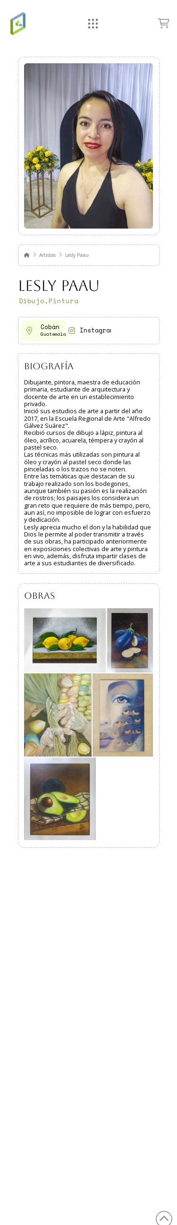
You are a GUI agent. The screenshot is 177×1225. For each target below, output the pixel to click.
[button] (93, 24)
